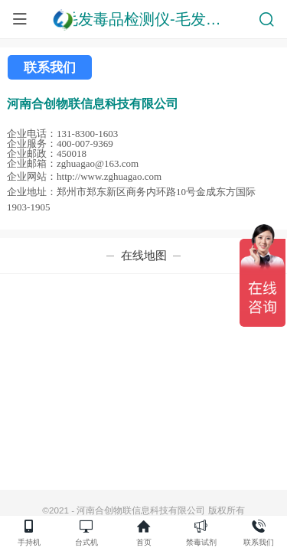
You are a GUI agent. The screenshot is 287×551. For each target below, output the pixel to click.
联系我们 (50, 67)
